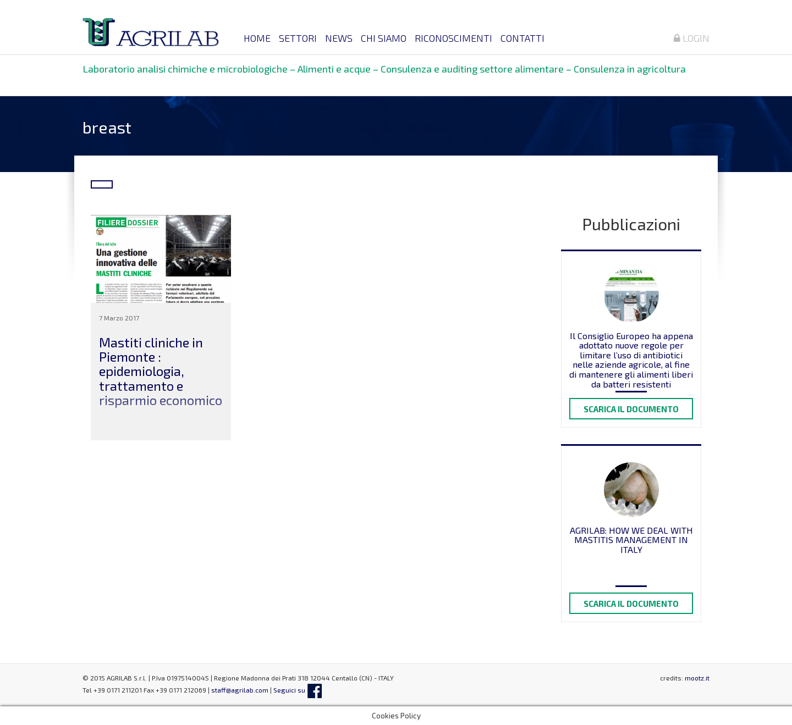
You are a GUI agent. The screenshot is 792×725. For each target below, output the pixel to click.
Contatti (522, 38)
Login (692, 38)
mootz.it (697, 678)
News (339, 38)
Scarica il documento (631, 409)
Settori (298, 38)
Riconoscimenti (453, 38)
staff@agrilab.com (239, 690)
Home (257, 38)
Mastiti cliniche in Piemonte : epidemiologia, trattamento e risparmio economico (160, 371)
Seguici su (297, 690)
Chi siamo (383, 38)
